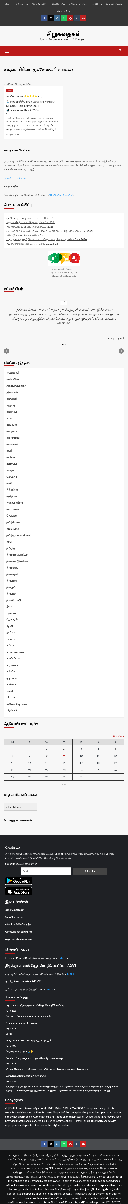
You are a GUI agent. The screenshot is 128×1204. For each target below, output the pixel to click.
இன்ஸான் (12, 391)
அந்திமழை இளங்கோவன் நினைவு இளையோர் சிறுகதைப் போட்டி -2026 (49, 230)
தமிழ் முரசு (12, 528)
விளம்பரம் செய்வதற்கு (18, 923)
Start (63, 344)
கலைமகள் (12, 443)
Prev (6, 350)
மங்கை (10, 645)
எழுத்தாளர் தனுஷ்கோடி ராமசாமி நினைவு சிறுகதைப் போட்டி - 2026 (46, 238)
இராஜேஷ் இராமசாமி (18, 1075)
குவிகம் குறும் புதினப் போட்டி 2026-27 (29, 217)
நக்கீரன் (10, 632)
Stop (65, 344)
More (63, 957)
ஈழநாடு (11, 404)
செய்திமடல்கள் (14, 916)
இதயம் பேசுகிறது (16, 385)
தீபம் (9, 606)
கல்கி (9, 450)
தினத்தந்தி (12, 573)
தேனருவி (12, 619)
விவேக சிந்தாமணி (17, 703)
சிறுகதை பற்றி (57, 3)
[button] (7, 50)
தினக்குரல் (12, 567)
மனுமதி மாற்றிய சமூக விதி (48, 1057)
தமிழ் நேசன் (13, 521)
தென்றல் (11, 612)
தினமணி (11, 580)
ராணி (9, 690)
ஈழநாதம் (11, 411)
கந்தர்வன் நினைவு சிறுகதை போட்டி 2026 (31, 221)
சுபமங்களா (13, 508)
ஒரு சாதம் (40, 1075)
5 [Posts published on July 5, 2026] (115, 748)
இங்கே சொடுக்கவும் (16, 177)
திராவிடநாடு (13, 599)
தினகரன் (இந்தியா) (17, 554)
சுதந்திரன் (11, 495)
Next (121, 350)
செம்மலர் (11, 515)
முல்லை (11, 684)
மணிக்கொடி (13, 658)
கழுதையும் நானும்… (42, 1040)
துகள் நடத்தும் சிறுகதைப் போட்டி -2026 (30, 226)
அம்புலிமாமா (14, 378)
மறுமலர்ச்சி (12, 664)
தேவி (9, 625)
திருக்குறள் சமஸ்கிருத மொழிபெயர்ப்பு (42, 1004)
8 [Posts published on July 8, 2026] (47, 755)
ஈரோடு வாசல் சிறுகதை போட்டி (25, 234)
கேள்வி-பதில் (39, 3)
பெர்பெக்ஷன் (24, 96)
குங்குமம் (11, 463)
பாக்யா (10, 638)
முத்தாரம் (11, 677)
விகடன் (11, 697)
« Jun (63, 784)
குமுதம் (10, 469)
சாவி (9, 482)
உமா (9, 417)
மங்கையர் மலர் (15, 651)
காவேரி (11, 456)
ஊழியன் (11, 424)
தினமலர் (11, 593)
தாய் (9, 541)
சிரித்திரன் (12, 489)
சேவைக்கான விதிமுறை (18, 931)
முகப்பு (8, 3)
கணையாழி (13, 437)
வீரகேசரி (11, 710)
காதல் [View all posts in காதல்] (10, 90)
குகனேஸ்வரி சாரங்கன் (41, 101)
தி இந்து (10, 547)
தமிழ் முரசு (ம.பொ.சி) (18, 534)
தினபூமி (11, 586)
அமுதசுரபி (12, 372)
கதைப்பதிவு (22, 3)
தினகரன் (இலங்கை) (17, 560)
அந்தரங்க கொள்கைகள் (18, 938)
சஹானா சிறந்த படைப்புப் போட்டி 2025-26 (32, 243)
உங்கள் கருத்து (114, 3)
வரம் (36, 1022)
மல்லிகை (11, 671)
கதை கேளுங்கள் (14, 909)
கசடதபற (11, 430)
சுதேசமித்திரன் (14, 502)
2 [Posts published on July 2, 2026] (64, 748)
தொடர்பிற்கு (64, 11)
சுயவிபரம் (97, 3)
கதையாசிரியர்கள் (78, 3)
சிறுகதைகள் (64, 33)
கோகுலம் (12, 476)
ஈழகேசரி (11, 398)
